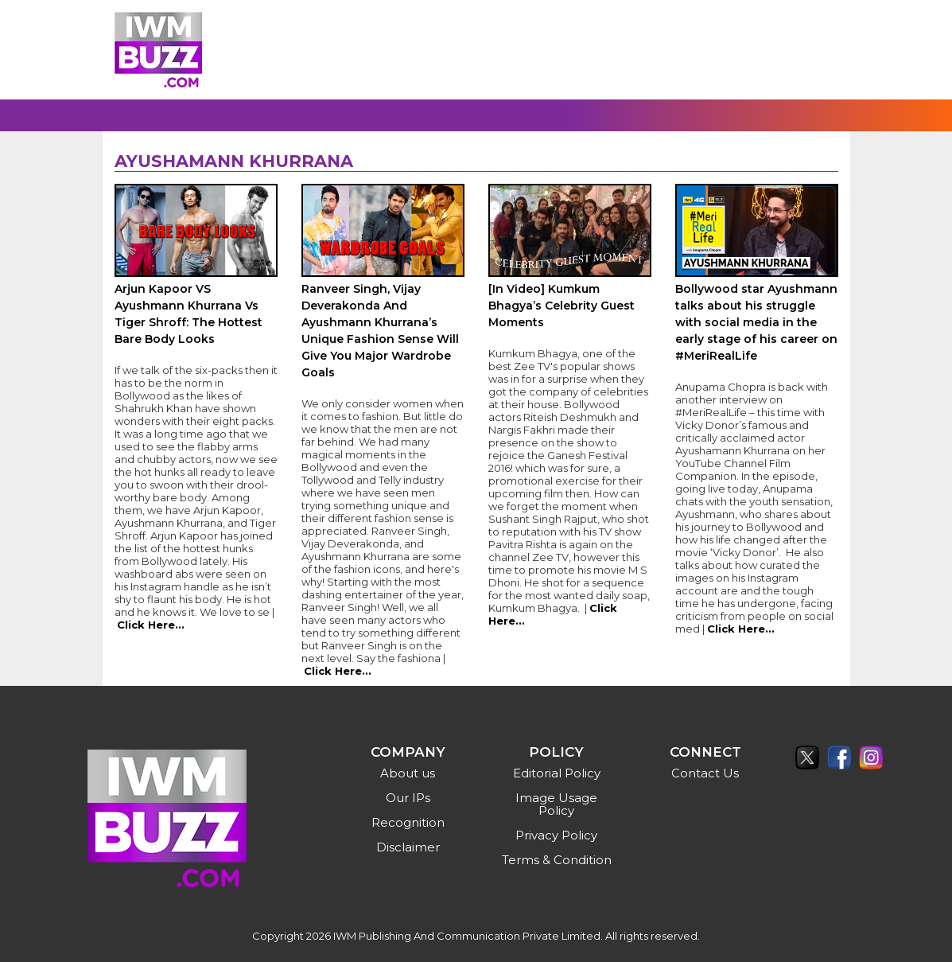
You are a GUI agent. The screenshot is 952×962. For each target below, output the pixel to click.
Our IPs (408, 797)
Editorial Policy (556, 773)
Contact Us (705, 773)
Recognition (408, 822)
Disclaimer (408, 847)
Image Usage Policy (556, 804)
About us (407, 773)
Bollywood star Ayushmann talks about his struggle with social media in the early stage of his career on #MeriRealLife (756, 322)
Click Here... (151, 624)
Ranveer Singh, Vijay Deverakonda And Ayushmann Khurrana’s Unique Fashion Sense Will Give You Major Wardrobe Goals (380, 331)
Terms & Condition (557, 859)
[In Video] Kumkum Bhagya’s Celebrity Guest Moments (561, 305)
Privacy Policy (556, 835)
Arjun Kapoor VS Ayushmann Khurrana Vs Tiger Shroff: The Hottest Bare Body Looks (188, 314)
